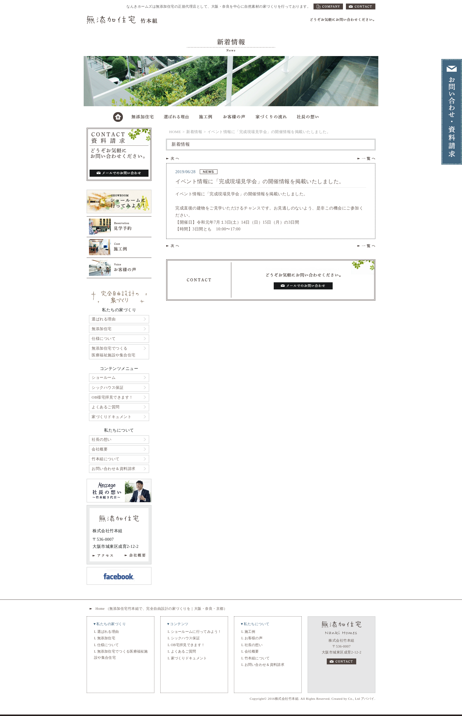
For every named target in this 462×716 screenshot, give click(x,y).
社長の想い (102, 439)
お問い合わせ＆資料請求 (114, 468)
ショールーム (104, 377)
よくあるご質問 (106, 407)
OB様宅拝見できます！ (112, 397)
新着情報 (194, 132)
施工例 (250, 632)
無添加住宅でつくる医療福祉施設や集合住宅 (114, 351)
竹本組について (106, 459)
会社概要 (100, 449)
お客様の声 (254, 638)
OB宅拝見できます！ (188, 645)
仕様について (104, 338)
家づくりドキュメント (111, 416)
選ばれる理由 (104, 319)
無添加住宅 (102, 329)
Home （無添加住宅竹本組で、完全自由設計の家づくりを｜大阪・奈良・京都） (161, 609)
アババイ (367, 698)
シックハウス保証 (107, 387)
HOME (175, 132)
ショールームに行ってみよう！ (196, 632)
